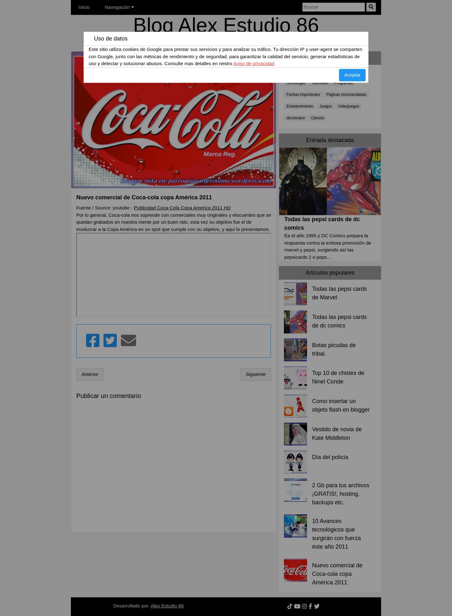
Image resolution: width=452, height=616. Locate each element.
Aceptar (352, 75)
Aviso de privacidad (253, 63)
